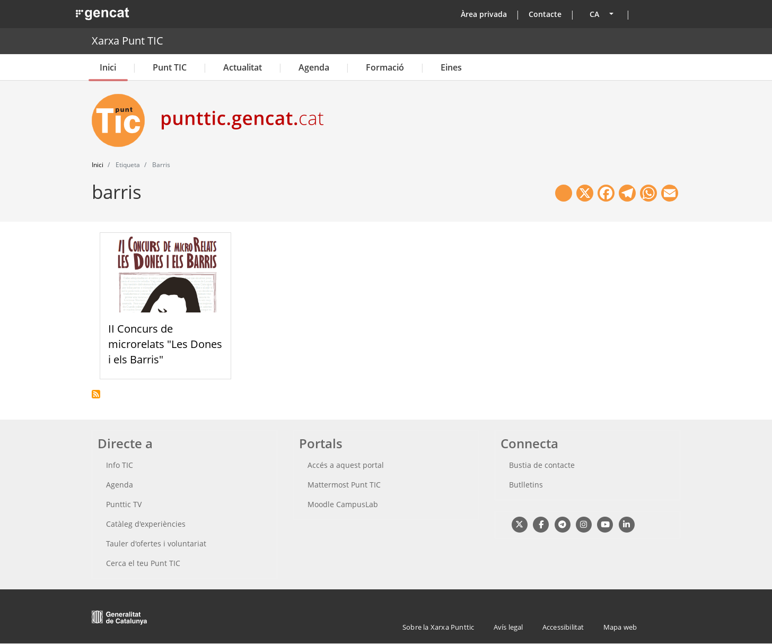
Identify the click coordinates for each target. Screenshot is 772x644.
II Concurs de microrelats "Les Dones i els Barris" (165, 344)
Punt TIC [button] (170, 67)
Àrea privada (484, 14)
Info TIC (119, 465)
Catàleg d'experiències (146, 524)
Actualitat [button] (242, 67)
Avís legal (508, 627)
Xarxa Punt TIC (127, 40)
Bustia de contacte (542, 465)
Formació (385, 67)
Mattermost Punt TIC (344, 485)
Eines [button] (451, 67)
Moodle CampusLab (343, 504)
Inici (108, 67)
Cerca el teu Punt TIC (143, 563)
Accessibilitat (563, 627)
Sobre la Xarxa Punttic (438, 627)
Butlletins (526, 485)
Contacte (545, 14)
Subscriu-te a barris (96, 394)
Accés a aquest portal (346, 465)
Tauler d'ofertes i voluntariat (156, 543)
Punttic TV (124, 504)
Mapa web (620, 627)
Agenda (314, 67)
